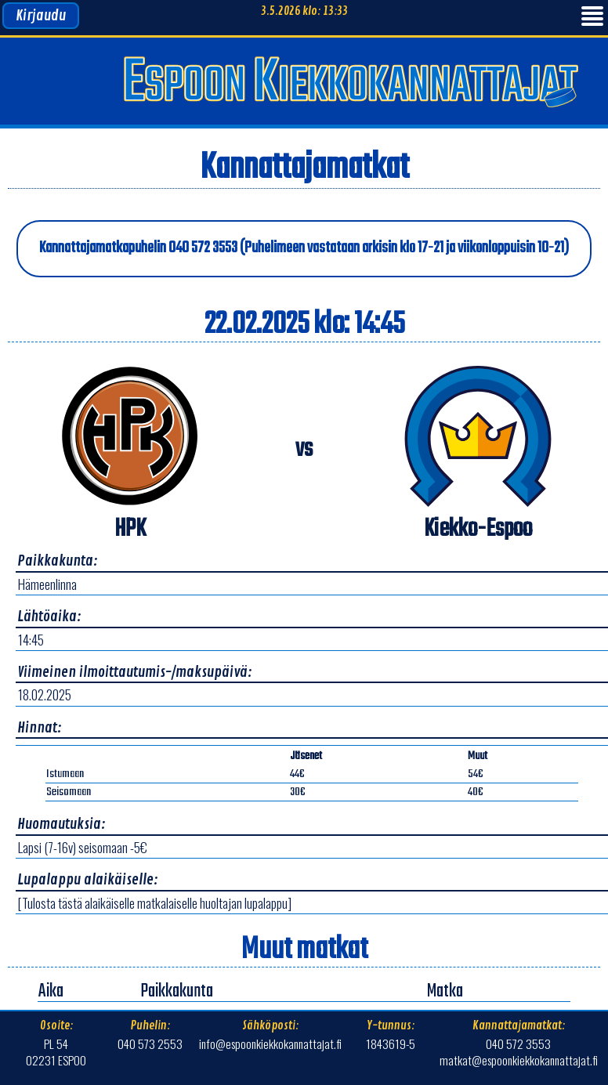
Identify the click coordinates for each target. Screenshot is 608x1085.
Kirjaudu (41, 15)
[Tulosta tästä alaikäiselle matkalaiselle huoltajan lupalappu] (154, 903)
